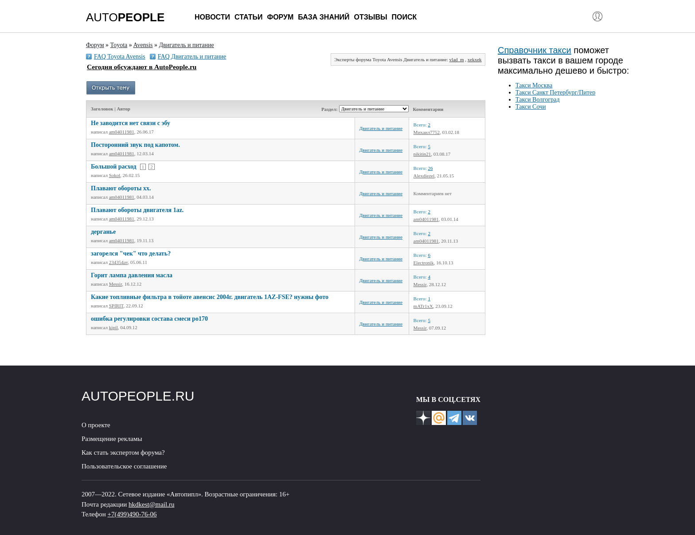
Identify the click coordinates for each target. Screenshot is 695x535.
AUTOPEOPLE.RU (138, 396)
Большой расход (114, 166)
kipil (113, 327)
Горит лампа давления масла (131, 275)
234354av (118, 262)
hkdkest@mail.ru (151, 504)
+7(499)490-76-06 (132, 514)
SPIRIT (116, 305)
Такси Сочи (530, 106)
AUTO (125, 17)
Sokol (115, 175)
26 (430, 168)
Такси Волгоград (537, 99)
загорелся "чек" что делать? (131, 253)
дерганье (103, 231)
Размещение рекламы (112, 438)
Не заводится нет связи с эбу (130, 123)
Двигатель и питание (381, 128)
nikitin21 (422, 154)
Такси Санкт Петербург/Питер (555, 92)
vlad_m (456, 59)
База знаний (323, 17)
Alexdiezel (424, 175)
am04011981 (121, 131)
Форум (280, 17)
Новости (212, 17)
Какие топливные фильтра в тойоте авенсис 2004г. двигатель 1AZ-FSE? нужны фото (209, 297)
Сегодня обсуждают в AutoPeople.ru (141, 67)
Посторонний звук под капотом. (135, 145)
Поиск (404, 17)
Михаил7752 (427, 132)
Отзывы (370, 17)
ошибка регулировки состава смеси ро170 (149, 318)
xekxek (475, 59)
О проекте (96, 425)
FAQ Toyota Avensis (119, 56)
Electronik (424, 262)
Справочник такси (534, 50)
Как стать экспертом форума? (123, 452)
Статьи (248, 17)
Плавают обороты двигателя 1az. (137, 210)
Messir (115, 284)
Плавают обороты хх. (121, 188)
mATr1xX (423, 306)
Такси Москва (533, 85)
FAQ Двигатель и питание (192, 56)
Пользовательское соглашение (124, 466)
